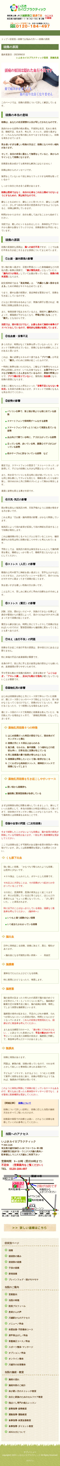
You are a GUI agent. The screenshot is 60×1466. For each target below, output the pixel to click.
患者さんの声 (15, 1312)
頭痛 (11, 1250)
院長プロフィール (17, 1306)
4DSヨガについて (17, 1432)
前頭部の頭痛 (15, 1262)
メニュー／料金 (16, 1324)
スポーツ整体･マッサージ (21, 1347)
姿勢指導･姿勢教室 (18, 1409)
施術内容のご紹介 (17, 1385)
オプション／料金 (17, 1353)
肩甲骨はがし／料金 (18, 1335)
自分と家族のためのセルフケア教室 (26, 1397)
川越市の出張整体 (17, 1364)
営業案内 (13, 1294)
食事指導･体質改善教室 (20, 1420)
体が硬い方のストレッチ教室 (22, 1391)
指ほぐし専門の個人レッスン (22, 1403)
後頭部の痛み (15, 1256)
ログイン (30, 1460)
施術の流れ (14, 1379)
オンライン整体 (16, 1359)
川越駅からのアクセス (19, 1318)
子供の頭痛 (14, 1268)
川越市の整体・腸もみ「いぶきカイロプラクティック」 (30, 7)
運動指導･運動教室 (18, 1414)
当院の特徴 (14, 1300)
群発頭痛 (13, 1274)
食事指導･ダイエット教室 (21, 1426)
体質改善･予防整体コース (21, 1329)
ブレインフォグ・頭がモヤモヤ (23, 1279)
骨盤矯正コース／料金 (19, 1341)
